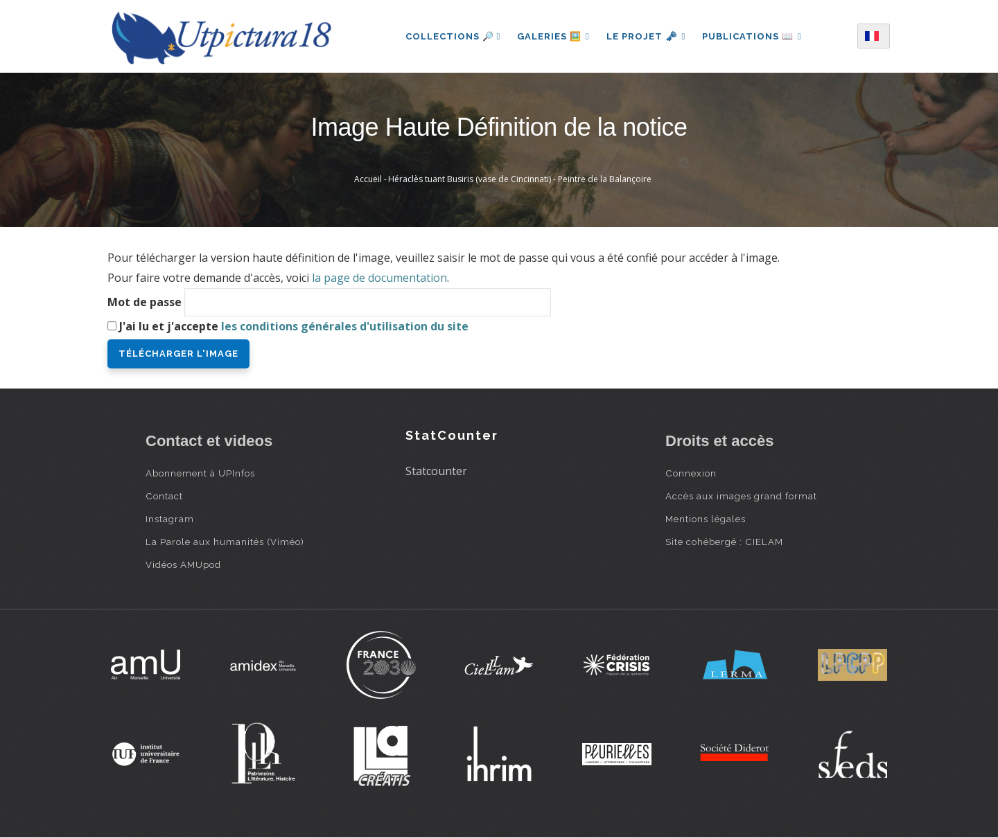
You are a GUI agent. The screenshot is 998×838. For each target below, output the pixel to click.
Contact (164, 495)
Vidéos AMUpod (183, 564)
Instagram (170, 518)
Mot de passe (144, 302)
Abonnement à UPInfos (200, 473)
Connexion (691, 473)
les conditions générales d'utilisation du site (345, 326)
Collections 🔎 (452, 36)
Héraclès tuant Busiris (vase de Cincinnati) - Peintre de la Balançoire (519, 179)
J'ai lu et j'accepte (294, 326)
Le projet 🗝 (646, 36)
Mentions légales (705, 518)
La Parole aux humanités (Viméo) (225, 541)
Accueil (368, 179)
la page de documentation (379, 277)
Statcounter (436, 471)
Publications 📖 (752, 36)
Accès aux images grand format (741, 495)
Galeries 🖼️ (553, 36)
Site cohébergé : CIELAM (724, 541)
